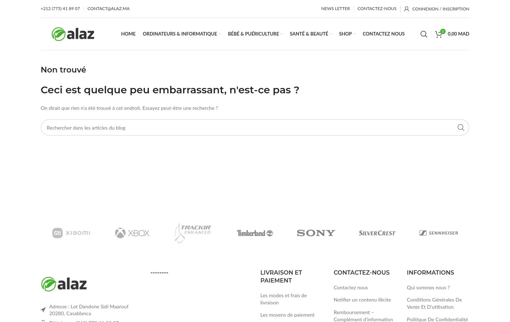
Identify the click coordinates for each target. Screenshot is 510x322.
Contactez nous (351, 287)
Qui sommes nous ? (428, 287)
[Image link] (64, 283)
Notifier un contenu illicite (362, 300)
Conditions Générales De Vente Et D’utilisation (434, 303)
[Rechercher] (424, 34)
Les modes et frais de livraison (283, 298)
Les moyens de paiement (287, 315)
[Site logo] (73, 33)
